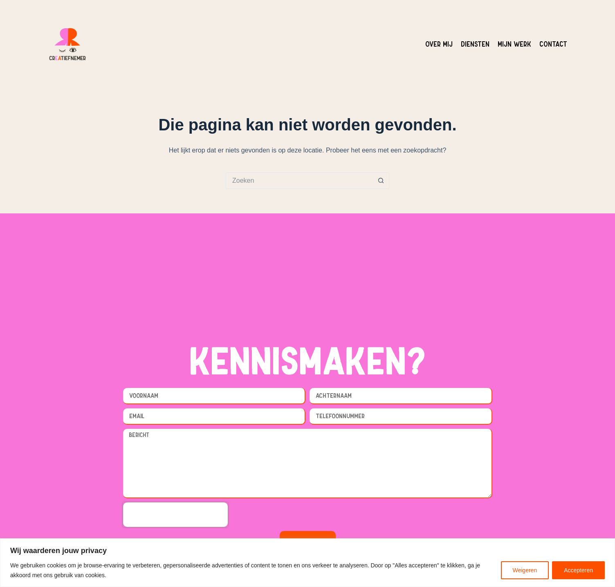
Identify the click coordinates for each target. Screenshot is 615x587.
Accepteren (578, 570)
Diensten (475, 44)
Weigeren (525, 570)
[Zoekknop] (381, 181)
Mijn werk (514, 44)
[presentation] (175, 514)
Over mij (439, 44)
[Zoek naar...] (299, 181)
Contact (553, 44)
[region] (307, 562)
